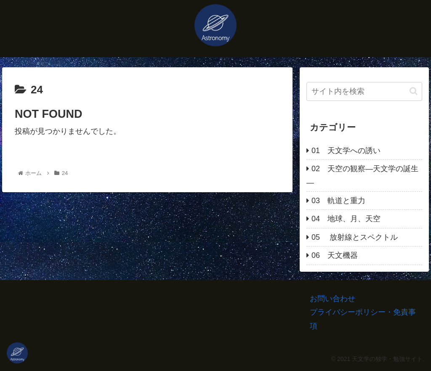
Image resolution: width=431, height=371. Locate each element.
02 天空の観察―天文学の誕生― (362, 175)
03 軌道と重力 (338, 200)
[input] (364, 91)
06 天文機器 (334, 255)
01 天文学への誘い (345, 150)
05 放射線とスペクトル (354, 237)
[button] (413, 91)
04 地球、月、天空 (345, 219)
